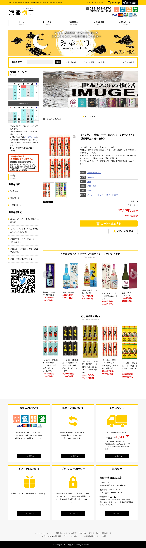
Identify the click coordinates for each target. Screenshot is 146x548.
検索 (58, 62)
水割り (107, 195)
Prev (47, 275)
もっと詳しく (29, 456)
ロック (100, 195)
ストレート (91, 195)
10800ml (90, 177)
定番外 (103, 62)
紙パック (90, 190)
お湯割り (115, 195)
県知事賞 (73, 62)
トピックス (47, 533)
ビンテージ (86, 62)
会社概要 (57, 536)
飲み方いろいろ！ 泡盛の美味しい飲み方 (24, 220)
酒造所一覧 (15, 198)
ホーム (37, 533)
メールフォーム (30, 137)
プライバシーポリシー (72, 536)
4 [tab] (90, 116)
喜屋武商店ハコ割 (94, 173)
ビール (97, 62)
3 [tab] (88, 116)
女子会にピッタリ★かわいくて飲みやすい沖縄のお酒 (24, 230)
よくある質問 (71, 533)
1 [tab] (83, 116)
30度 (89, 182)
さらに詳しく (129, 62)
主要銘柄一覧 (105, 533)
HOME (49, 119)
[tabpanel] (90, 89)
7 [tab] (97, 116)
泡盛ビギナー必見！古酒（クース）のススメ (23, 240)
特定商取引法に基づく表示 (95, 536)
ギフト (79, 62)
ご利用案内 (58, 533)
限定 (92, 62)
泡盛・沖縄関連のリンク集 (21, 259)
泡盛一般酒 (91, 186)
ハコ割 (67, 62)
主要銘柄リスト (16, 205)
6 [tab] (95, 116)
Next (133, 275)
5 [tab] (92, 116)
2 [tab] (86, 116)
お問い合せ (46, 536)
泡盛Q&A (14, 191)
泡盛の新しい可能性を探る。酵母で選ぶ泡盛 (24, 250)
